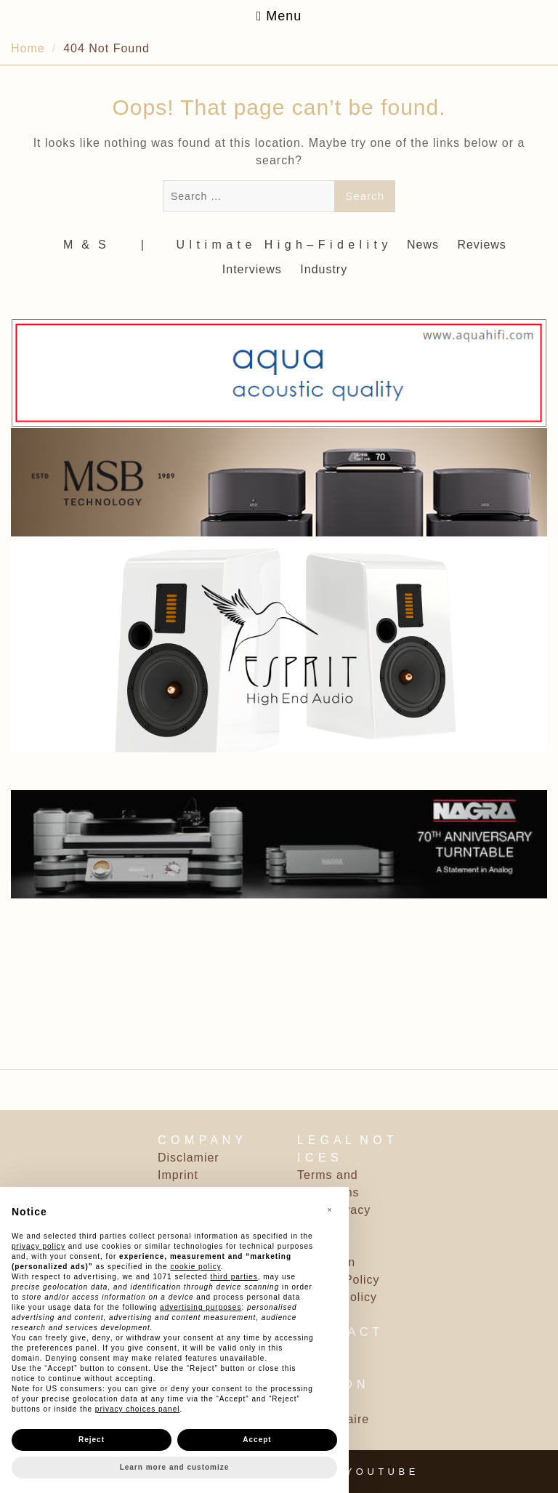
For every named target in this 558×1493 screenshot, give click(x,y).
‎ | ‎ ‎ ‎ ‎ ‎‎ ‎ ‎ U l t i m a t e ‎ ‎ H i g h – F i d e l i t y (262, 244)
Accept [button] (257, 1440)
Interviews (252, 269)
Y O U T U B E (381, 1471)
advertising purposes (200, 1307)
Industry (323, 269)
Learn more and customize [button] (175, 1467)
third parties (233, 1277)
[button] (329, 1210)
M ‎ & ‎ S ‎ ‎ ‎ (90, 244)
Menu (279, 16)
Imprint (178, 1175)
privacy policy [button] (38, 1246)
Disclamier (188, 1157)
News (423, 244)
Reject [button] (91, 1440)
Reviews (481, 244)
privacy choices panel (137, 1409)
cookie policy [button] (195, 1267)
